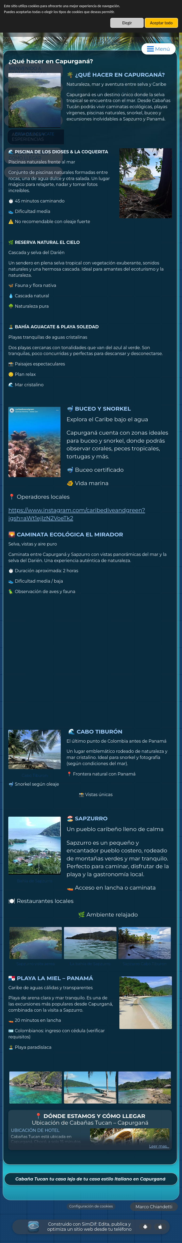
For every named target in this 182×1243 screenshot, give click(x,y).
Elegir (127, 22)
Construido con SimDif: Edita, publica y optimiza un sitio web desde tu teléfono (89, 1226)
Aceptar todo (161, 22)
